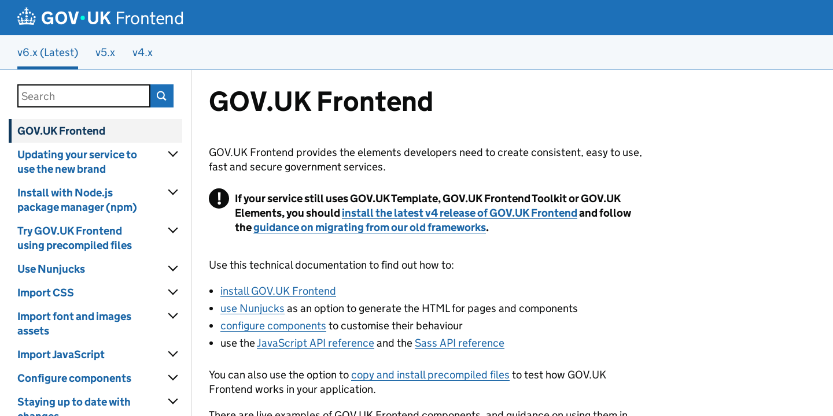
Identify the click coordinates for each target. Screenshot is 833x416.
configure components (273, 325)
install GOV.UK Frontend (278, 291)
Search (162, 95)
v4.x (142, 52)
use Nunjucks (252, 308)
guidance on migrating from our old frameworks (369, 227)
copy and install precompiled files (430, 374)
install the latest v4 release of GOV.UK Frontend (459, 213)
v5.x (105, 52)
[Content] (512, 243)
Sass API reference (459, 343)
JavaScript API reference (315, 343)
